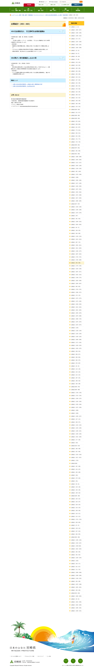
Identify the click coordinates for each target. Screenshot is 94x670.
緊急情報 (29, 4)
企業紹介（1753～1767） (76, 289)
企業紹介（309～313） (76, 94)
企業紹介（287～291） (76, 377)
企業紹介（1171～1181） (76, 342)
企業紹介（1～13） (75, 26)
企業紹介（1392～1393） (76, 32)
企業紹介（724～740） (76, 141)
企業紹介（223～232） (76, 371)
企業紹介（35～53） (75, 599)
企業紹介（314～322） (76, 97)
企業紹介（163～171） (76, 563)
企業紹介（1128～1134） (76, 236)
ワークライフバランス (38, 15)
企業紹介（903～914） (76, 133)
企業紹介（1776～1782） (76, 265)
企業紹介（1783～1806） (76, 259)
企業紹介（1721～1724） (76, 519)
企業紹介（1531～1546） (76, 436)
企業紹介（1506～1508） (76, 572)
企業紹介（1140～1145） (76, 168)
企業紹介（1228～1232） (76, 345)
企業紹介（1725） (75, 460)
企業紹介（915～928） (76, 136)
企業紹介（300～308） (76, 68)
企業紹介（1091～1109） (76, 165)
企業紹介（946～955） (76, 534)
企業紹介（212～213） (76, 516)
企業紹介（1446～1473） (76, 251)
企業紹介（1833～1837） (76, 29)
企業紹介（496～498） (76, 448)
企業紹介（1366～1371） (76, 292)
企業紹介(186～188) (75, 495)
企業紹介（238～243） (76, 504)
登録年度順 (65, 15)
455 (12, 31)
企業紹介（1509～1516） (76, 221)
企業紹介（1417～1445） (76, 183)
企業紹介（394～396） (76, 383)
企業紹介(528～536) (75, 109)
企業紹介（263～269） (76, 71)
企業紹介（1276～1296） (76, 174)
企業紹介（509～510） (76, 351)
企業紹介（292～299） (76, 581)
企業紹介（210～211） (76, 513)
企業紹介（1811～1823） (76, 248)
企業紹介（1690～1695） (76, 200)
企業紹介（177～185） (76, 439)
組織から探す (53, 4)
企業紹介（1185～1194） (76, 540)
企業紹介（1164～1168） (76, 206)
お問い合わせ (66, 661)
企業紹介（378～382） (76, 88)
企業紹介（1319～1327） (76, 543)
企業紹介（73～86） (75, 59)
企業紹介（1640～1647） (76, 283)
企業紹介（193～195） (76, 489)
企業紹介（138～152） (76, 528)
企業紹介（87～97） (75, 525)
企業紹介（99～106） (76, 56)
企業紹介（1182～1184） (76, 401)
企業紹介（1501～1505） (76, 601)
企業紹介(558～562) (75, 144)
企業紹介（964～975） (76, 360)
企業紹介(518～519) (75, 445)
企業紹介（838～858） (76, 124)
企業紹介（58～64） (75, 484)
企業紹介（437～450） (76, 80)
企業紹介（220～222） (76, 498)
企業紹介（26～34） (75, 366)
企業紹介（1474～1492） (76, 301)
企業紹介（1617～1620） (76, 198)
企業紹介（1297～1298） (76, 584)
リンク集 (49, 656)
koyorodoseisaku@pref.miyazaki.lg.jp (29, 106)
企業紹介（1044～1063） (76, 159)
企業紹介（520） (74, 442)
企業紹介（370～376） (76, 106)
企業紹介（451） (74, 481)
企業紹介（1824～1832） (76, 224)
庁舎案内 (81, 661)
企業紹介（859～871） (76, 354)
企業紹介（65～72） (75, 227)
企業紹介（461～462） (76, 218)
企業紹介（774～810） (76, 130)
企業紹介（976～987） (76, 363)
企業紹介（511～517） (76, 112)
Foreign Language (54, 1)
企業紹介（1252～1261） (76, 44)
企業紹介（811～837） (76, 127)
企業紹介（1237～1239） (76, 407)
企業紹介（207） (74, 215)
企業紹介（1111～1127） (76, 162)
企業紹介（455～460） (76, 262)
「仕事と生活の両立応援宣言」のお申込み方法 (23, 86)
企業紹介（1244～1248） (76, 427)
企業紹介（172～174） (76, 38)
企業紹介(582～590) (75, 537)
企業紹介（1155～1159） (76, 333)
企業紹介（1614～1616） (76, 307)
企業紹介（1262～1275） (76, 348)
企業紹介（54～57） (75, 53)
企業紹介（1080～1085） (76, 339)
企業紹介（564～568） (76, 233)
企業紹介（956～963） (76, 357)
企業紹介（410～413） (76, 77)
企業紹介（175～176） (76, 295)
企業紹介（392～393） (76, 551)
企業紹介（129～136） (76, 486)
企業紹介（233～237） (76, 501)
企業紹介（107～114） (76, 419)
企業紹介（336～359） (76, 100)
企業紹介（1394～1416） (76, 35)
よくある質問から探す (65, 4)
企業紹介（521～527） (76, 566)
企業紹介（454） (74, 475)
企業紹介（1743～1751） (76, 257)
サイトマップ (40, 656)
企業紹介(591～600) (75, 153)
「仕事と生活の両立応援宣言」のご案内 (53, 15)
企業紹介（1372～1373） (76, 298)
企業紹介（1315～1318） (76, 454)
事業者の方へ (76, 4)
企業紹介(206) (74, 463)
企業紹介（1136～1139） (76, 330)
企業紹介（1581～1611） (76, 245)
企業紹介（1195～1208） (76, 209)
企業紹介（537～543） (76, 531)
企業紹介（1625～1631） (76, 587)
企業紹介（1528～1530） (76, 304)
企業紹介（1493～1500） (76, 186)
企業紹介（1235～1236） (76, 404)
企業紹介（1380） (75, 177)
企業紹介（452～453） (76, 554)
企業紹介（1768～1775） (76, 277)
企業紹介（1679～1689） (76, 315)
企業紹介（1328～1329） (76, 433)
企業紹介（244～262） (76, 65)
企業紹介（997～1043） (76, 171)
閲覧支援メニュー (43, 1)
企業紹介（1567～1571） (76, 271)
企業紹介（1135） (75, 327)
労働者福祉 (30, 15)
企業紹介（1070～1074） (76, 324)
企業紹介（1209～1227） (76, 416)
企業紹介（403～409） (76, 590)
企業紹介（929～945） (76, 522)
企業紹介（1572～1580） (76, 195)
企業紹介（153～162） (76, 62)
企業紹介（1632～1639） (76, 604)
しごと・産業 (18, 15)
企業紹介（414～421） (76, 469)
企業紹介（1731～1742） (76, 395)
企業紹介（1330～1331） (76, 610)
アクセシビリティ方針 (29, 656)
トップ (12, 15)
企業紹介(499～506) (75, 118)
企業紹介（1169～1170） (76, 398)
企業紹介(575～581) (75, 147)
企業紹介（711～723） (76, 569)
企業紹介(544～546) (75, 593)
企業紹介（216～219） (76, 507)
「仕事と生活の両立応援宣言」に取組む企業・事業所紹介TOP (27, 84)
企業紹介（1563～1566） (76, 280)
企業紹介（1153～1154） (76, 425)
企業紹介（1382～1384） (76, 180)
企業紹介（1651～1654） (76, 310)
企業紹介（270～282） (76, 478)
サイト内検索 (60, 2)
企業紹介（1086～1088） (76, 156)
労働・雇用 (24, 15)
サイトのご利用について (16, 656)
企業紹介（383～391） (76, 85)
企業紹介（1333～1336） (76, 268)
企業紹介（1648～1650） (76, 596)
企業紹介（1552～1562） (76, 192)
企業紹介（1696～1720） (76, 318)
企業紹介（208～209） (76, 510)
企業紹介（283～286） (76, 74)
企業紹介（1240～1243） (76, 557)
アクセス (74, 661)
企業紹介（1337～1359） (76, 41)
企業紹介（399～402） (76, 380)
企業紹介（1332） (75, 560)
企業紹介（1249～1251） (76, 430)
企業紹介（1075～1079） (76, 321)
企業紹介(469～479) (75, 386)
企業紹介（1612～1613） (76, 239)
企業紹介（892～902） (76, 286)
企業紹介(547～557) (75, 203)
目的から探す (41, 4)
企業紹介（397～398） (76, 466)
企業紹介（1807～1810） (76, 254)
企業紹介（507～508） (76, 451)
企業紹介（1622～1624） (76, 548)
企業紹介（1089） (75, 410)
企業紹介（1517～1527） (76, 457)
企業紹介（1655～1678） (76, 313)
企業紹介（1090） (75, 413)
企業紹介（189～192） (76, 492)
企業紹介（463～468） (76, 472)
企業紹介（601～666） (76, 150)
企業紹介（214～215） (76, 374)
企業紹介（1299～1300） (76, 575)
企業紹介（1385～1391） (76, 607)
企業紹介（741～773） (76, 139)
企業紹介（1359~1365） (76, 545)
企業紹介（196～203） (76, 230)
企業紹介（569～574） (76, 422)
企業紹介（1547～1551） (76, 189)
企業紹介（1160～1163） (76, 336)
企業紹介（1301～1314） (76, 274)
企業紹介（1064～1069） (76, 47)
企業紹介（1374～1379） (76, 212)
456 (12, 58)
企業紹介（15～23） (75, 50)
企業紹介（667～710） (76, 242)
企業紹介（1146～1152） (76, 578)
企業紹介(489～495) (75, 115)
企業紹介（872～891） (76, 121)
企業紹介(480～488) (75, 389)
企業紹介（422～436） (76, 83)
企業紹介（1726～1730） (76, 392)
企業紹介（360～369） (76, 103)
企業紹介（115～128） (76, 369)
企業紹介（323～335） (76, 91)
